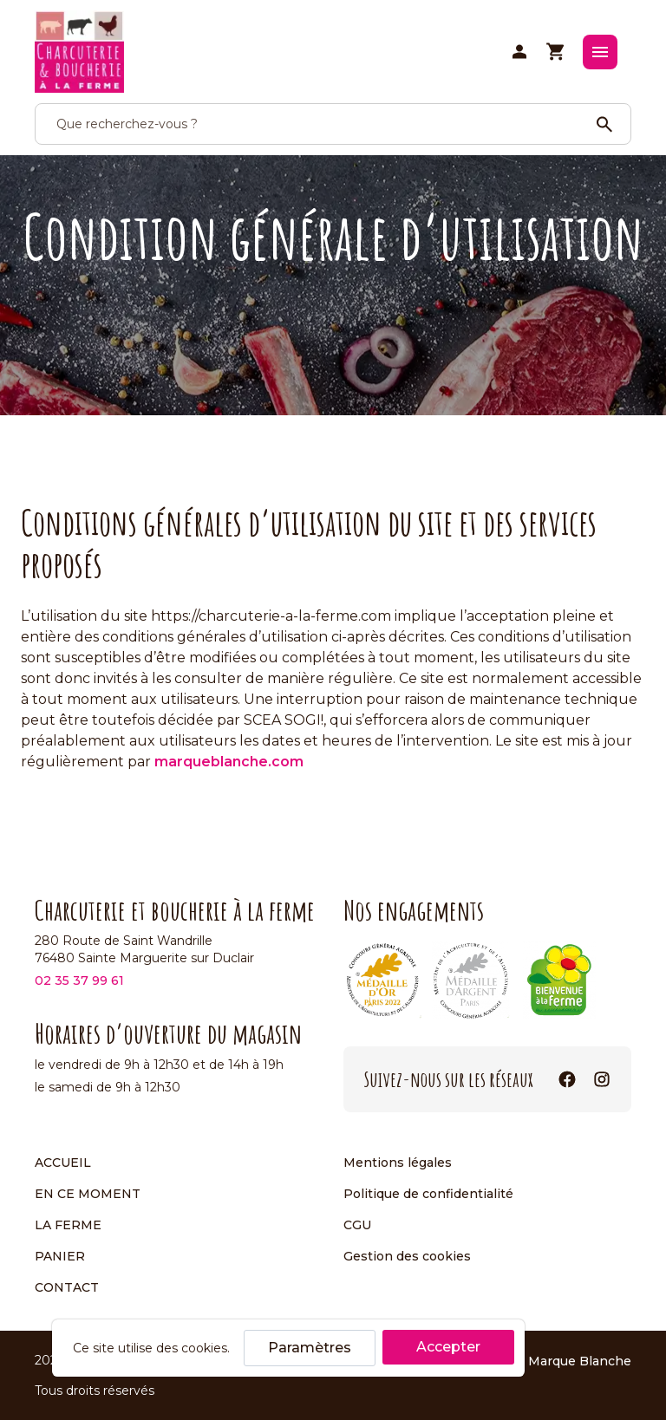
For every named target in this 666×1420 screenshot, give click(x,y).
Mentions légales (397, 1162)
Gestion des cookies (407, 1256)
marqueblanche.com (229, 761)
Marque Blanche (579, 1360)
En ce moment (87, 1194)
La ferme (68, 1225)
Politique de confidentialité (428, 1194)
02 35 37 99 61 (79, 980)
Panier (60, 1256)
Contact (67, 1287)
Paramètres (309, 1347)
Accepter (448, 1347)
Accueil (63, 1162)
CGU (357, 1225)
